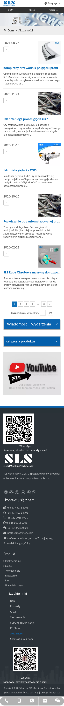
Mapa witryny (31, 692)
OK (50, 312)
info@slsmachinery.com (20, 533)
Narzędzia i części (14, 585)
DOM (10, 9)
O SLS (32, 9)
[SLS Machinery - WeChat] (25, 659)
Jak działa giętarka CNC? (20, 170)
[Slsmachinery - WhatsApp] (18, 429)
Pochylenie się (13, 561)
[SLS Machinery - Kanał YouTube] (32, 373)
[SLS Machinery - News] (32, 19)
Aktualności (16, 633)
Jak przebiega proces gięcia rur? (25, 119)
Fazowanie (11, 575)
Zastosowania (17, 617)
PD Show (15, 628)
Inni (7, 580)
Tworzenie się (12, 570)
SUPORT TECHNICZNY (22, 622)
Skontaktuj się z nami (21, 639)
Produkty (15, 606)
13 (43, 304)
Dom (13, 600)
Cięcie (8, 565)
